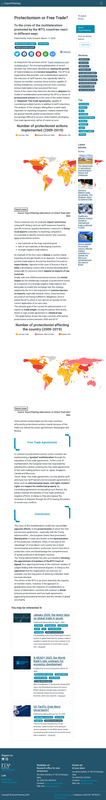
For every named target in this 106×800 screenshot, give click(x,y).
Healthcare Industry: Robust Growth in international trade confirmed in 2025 (85, 222)
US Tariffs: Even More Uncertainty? (47, 708)
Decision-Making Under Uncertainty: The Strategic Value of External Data (85, 195)
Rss (81, 19)
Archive (81, 151)
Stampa (65, 52)
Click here (85, 45)
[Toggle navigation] (101, 3)
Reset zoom (21, 209)
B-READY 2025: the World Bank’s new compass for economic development (49, 661)
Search (82, 16)
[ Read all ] (42, 647)
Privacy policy (60, 798)
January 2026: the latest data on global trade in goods (51, 616)
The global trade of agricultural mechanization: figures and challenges (85, 170)
